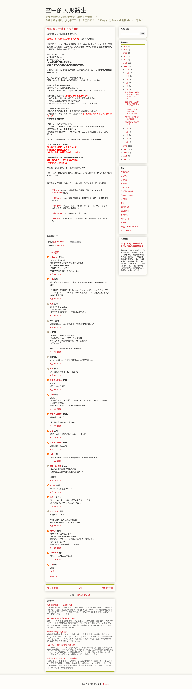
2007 (125, 149)
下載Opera (56, 206)
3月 (127, 135)
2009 (125, 66)
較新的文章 (52, 588)
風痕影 (52, 497)
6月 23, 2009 (55, 480)
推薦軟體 (124, 215)
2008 (125, 146)
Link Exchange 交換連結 (57, 632)
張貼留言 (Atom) (83, 595)
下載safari (56, 218)
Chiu (52, 279)
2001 (125, 159)
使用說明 (124, 199)
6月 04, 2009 (55, 274)
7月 (127, 86)
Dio (51, 564)
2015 (125, 53)
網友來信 (124, 223)
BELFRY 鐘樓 (55, 466)
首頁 (80, 588)
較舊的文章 (107, 588)
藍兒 (51, 368)
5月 (127, 128)
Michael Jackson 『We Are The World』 (63, 618)
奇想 (122, 203)
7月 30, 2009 (55, 506)
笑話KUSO (125, 207)
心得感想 (60, 245)
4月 (127, 132)
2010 (125, 63)
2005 (125, 156)
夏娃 (51, 304)
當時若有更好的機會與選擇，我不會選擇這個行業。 (132, 95)
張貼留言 (54, 576)
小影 (51, 431)
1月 (127, 142)
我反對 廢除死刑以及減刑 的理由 (60, 605)
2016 (125, 50)
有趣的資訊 (125, 188)
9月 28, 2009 (55, 548)
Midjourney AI (126, 230)
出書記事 (124, 184)
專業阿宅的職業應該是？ (132, 123)
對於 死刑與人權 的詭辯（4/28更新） (62, 658)
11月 (127, 73)
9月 (127, 79)
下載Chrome (57, 213)
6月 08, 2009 (55, 390)
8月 (127, 83)
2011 (125, 60)
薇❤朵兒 (53, 531)
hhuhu (52, 485)
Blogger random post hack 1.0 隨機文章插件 (131, 111)
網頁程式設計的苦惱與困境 (132, 118)
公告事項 (124, 176)
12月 (127, 69)
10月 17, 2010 (56, 571)
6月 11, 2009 (55, 449)
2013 (125, 56)
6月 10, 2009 (55, 437)
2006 (125, 153)
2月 (127, 138)
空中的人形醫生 (65, 10)
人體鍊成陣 (125, 172)
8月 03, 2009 (55, 526)
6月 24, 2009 (55, 492)
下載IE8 (55, 190)
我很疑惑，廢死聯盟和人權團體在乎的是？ (132, 104)
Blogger (106, 684)
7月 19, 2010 (55, 559)
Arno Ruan (54, 511)
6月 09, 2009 (55, 409)
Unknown (54, 257)
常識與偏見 (125, 211)
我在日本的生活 (127, 195)
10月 (127, 76)
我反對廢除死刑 (127, 191)
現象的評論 (125, 219)
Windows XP (57, 193)
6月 (127, 89)
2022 (125, 46)
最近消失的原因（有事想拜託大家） (62, 645)
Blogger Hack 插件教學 (129, 227)
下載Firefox (56, 198)
